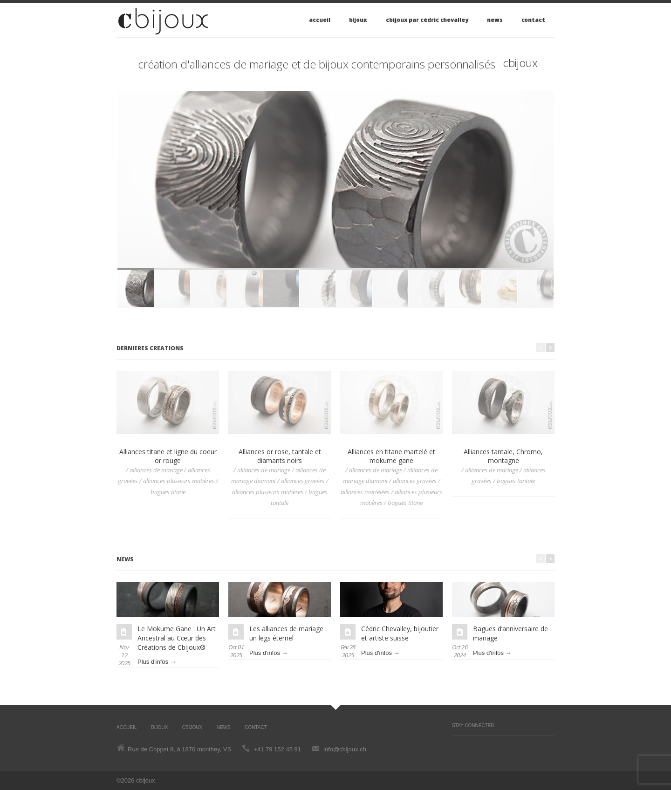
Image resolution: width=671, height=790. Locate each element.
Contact (533, 20)
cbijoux (520, 62)
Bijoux (358, 20)
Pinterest (456, 745)
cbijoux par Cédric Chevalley (427, 20)
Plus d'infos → (156, 661)
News (495, 20)
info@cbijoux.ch (344, 749)
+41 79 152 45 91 (277, 749)
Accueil (319, 20)
